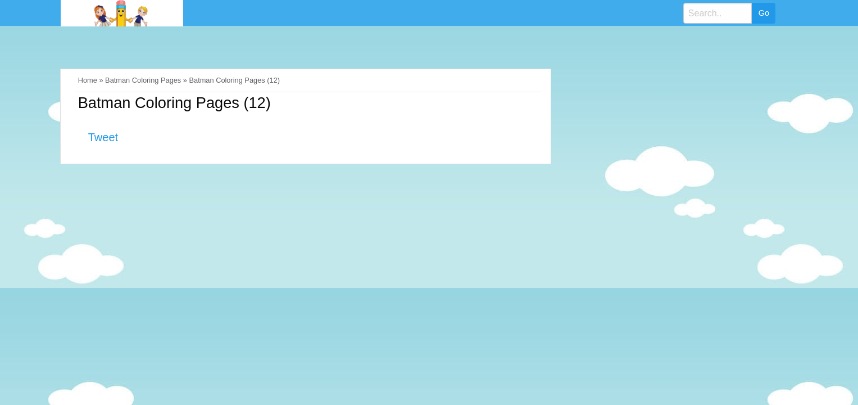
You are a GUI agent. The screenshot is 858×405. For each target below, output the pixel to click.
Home (87, 80)
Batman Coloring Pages (143, 80)
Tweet (103, 137)
